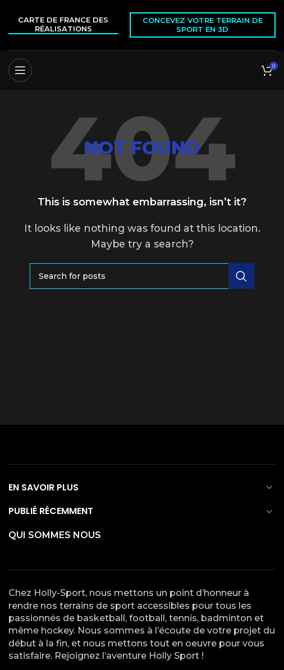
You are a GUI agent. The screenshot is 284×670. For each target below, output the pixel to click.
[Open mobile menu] (20, 70)
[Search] (142, 276)
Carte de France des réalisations (63, 24)
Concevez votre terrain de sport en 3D (203, 25)
